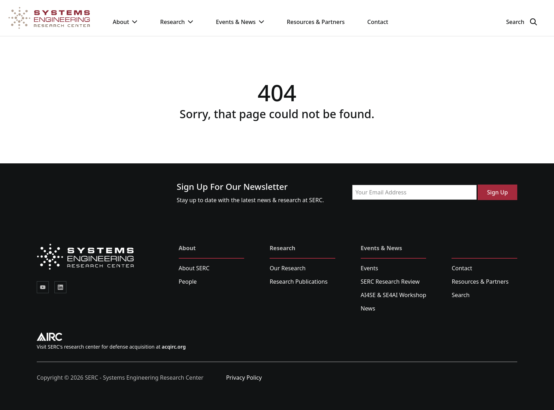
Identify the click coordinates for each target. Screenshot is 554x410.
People (188, 281)
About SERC (194, 268)
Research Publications (299, 281)
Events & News (240, 22)
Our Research (288, 268)
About (125, 22)
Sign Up (497, 192)
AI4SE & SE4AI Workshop (393, 295)
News (368, 308)
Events (369, 268)
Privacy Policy (244, 377)
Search (461, 295)
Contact (377, 22)
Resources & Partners (316, 22)
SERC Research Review (390, 281)
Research (176, 22)
